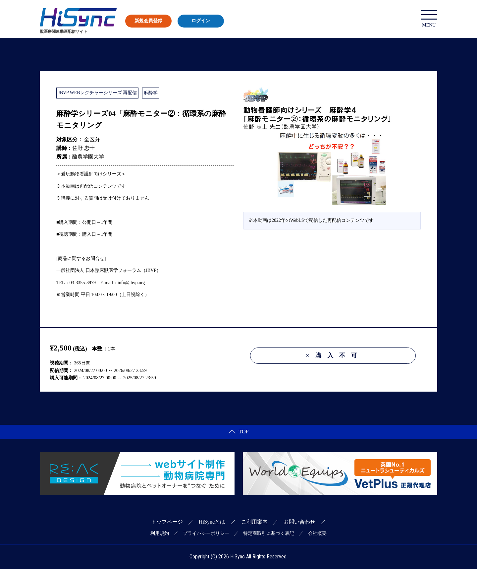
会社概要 (317, 533)
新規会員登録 (148, 20)
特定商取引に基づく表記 (268, 533)
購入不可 (334, 355)
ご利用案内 (254, 522)
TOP (239, 431)
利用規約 (159, 533)
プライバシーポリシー (206, 533)
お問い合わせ (299, 522)
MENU (429, 19)
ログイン (200, 20)
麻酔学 (151, 92)
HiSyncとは (212, 522)
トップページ (167, 522)
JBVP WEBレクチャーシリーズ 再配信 (97, 92)
